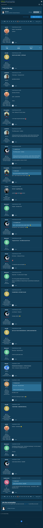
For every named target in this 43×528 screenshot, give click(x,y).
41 (17, 21)
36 (7, 21)
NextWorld (6, 380)
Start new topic (26, 16)
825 (7, 196)
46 (28, 21)
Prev (5, 21)
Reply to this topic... (11, 508)
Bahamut (6, 204)
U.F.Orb (6, 186)
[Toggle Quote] (13, 149)
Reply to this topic (36, 16)
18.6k (6, 156)
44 (24, 21)
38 (11, 21)
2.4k (6, 389)
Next (31, 21)
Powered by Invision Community (21, 526)
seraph (6, 53)
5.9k (6, 119)
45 (26, 21)
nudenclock (6, 478)
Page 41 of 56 (38, 22)
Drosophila (6, 110)
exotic (6, 27)
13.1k (6, 62)
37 (9, 21)
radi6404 (6, 72)
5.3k (6, 248)
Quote (16, 42)
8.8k (6, 82)
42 (19, 21)
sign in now (26, 503)
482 (7, 373)
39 (13, 21)
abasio (6, 146)
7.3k (7, 100)
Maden (6, 363)
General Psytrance (16, 12)
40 (15, 21)
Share (30, 12)
